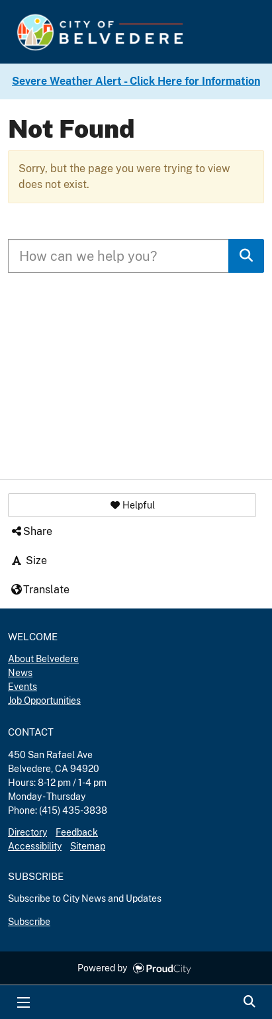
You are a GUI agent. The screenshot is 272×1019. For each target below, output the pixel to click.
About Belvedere (43, 659)
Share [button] (31, 531)
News (20, 672)
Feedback (77, 832)
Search (249, 1002)
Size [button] (28, 560)
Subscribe (29, 921)
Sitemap (87, 846)
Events (22, 686)
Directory (27, 832)
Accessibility (35, 846)
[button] (132, 505)
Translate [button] (39, 589)
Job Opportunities (44, 700)
